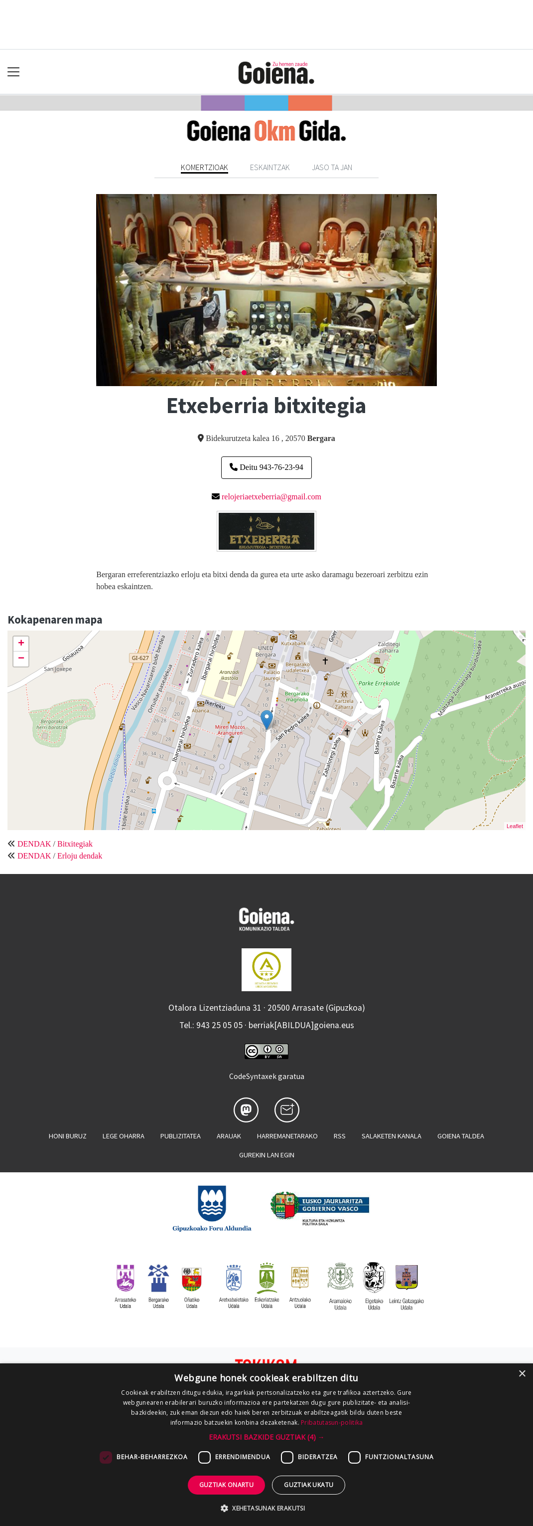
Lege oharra (123, 1135)
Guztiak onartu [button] (226, 1485)
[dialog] (266, 1444)
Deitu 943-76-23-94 (266, 467)
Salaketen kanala (391, 1135)
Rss (340, 1135)
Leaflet (515, 826)
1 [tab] (244, 373)
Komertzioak (204, 167)
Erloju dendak (79, 856)
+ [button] (21, 644)
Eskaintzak (270, 167)
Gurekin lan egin (266, 1154)
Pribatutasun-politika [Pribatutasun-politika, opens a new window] (332, 1422)
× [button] (522, 1374)
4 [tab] (289, 373)
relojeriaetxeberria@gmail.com (271, 496)
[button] (267, 1437)
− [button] (21, 659)
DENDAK (34, 844)
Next (444, 290)
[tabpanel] (266, 290)
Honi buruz (68, 1135)
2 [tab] (259, 373)
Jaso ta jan (332, 167)
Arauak (229, 1135)
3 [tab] (274, 373)
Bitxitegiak (75, 844)
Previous (89, 290)
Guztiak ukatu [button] (308, 1485)
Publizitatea (180, 1135)
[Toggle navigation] (13, 72)
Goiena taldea (460, 1135)
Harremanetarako (287, 1135)
